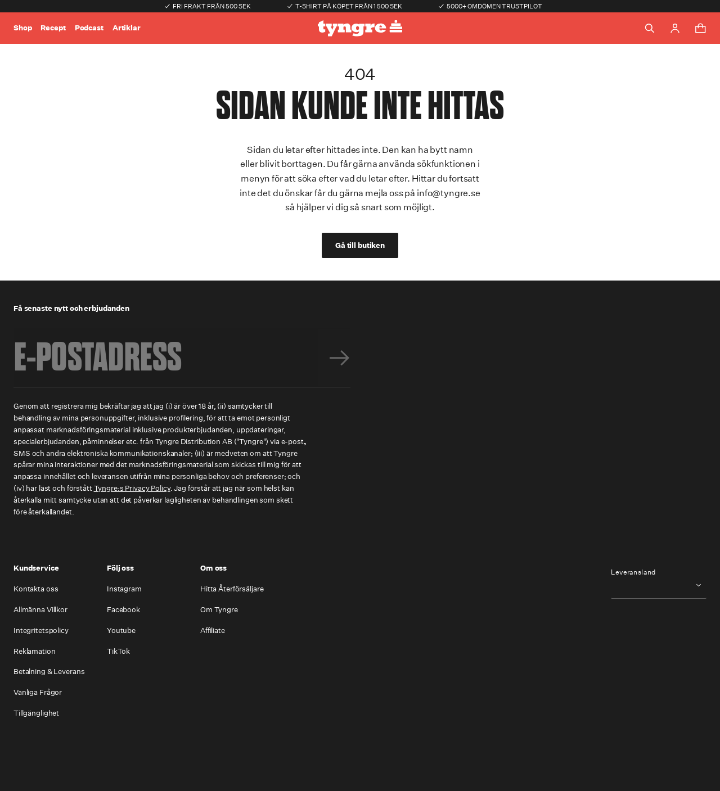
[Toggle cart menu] (700, 28)
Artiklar (126, 28)
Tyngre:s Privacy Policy (132, 488)
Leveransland (633, 572)
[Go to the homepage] (360, 28)
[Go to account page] (675, 28)
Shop (23, 28)
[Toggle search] (650, 28)
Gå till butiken (360, 245)
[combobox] (658, 585)
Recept (52, 28)
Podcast (89, 28)
